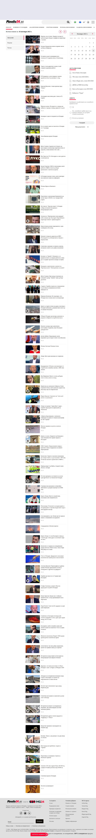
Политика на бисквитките (38, 826)
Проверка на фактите (55, 808)
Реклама (51, 821)
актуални (10, 37)
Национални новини (84, 27)
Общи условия (9, 826)
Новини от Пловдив (20, 27)
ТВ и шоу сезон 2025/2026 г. (80, 77)
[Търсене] (54, 22)
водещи (9, 43)
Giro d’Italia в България (79, 73)
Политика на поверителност (23, 826)
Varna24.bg (85, 806)
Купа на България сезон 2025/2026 (82, 89)
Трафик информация (71, 821)
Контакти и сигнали (54, 818)
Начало (8, 27)
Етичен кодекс (53, 815)
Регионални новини (67, 27)
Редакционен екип (54, 806)
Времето (68, 818)
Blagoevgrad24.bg (86, 814)
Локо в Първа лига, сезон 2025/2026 (83, 81)
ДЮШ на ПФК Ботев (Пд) (80, 85)
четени (9, 48)
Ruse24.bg (84, 811)
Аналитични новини (36, 27)
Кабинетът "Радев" (78, 93)
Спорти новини (70, 806)
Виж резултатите (82, 127)
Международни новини (70, 815)
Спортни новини (52, 27)
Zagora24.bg (85, 817)
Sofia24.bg (84, 803)
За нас (51, 803)
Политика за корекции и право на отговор (55, 812)
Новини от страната (71, 811)
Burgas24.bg (85, 808)
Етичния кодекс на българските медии (42, 831)
